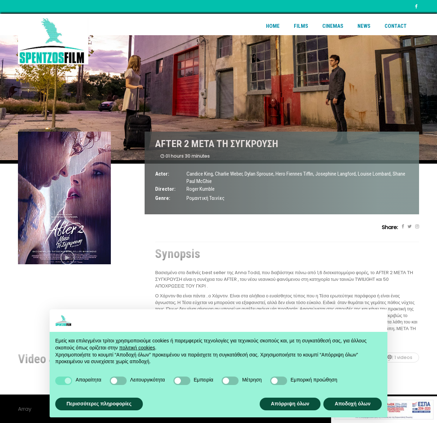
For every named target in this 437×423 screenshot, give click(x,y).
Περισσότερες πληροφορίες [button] (99, 403)
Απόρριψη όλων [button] (290, 403)
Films (301, 26)
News (363, 26)
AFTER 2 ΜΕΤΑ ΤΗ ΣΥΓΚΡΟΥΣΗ (216, 144)
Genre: (162, 198)
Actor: (162, 174)
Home (273, 26)
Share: (390, 227)
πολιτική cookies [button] (137, 348)
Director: (165, 189)
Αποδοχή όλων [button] (352, 403)
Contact (396, 26)
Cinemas (332, 26)
